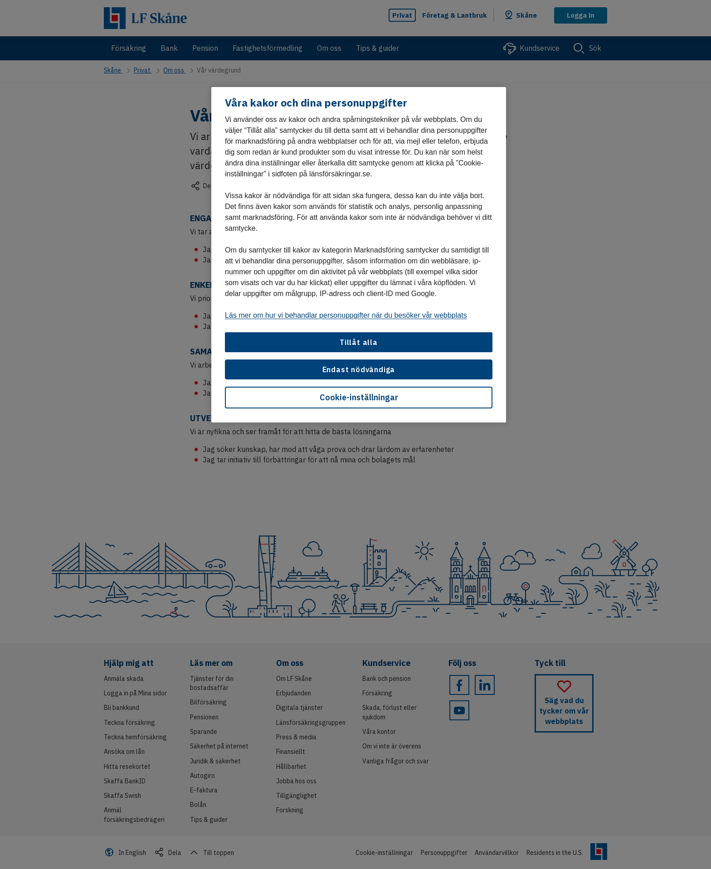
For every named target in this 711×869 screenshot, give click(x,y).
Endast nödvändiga (358, 369)
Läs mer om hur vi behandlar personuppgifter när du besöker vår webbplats (346, 315)
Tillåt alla (359, 342)
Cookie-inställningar (359, 397)
